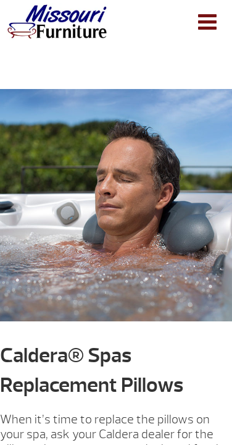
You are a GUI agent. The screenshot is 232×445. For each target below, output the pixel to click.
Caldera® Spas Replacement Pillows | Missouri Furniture (57, 21)
